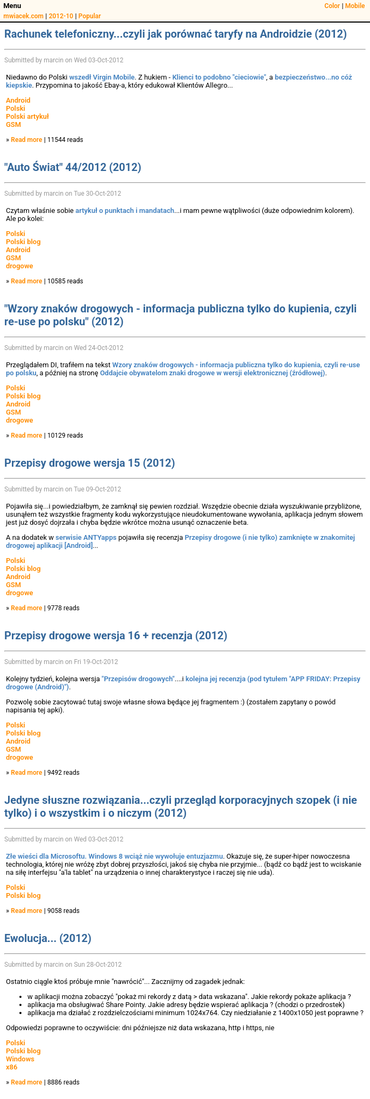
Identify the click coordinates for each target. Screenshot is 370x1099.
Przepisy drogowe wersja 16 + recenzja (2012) (115, 635)
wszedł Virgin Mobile (102, 77)
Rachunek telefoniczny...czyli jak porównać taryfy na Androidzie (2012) (175, 33)
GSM (13, 124)
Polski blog (23, 242)
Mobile (355, 6)
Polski (15, 108)
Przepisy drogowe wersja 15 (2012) (89, 462)
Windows (20, 1059)
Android (18, 100)
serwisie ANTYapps (85, 537)
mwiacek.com (23, 16)
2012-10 (61, 16)
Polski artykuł (27, 116)
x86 (11, 1067)
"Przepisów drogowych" (138, 679)
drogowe (19, 266)
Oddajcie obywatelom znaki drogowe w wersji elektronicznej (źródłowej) (212, 373)
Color (332, 6)
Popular (90, 16)
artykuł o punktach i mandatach (124, 210)
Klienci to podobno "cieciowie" (219, 77)
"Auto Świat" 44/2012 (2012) (72, 167)
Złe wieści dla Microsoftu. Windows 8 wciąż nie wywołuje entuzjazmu (114, 856)
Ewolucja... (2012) (47, 938)
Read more (26, 140)
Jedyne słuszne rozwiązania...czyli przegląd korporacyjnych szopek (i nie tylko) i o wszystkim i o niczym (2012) (180, 806)
